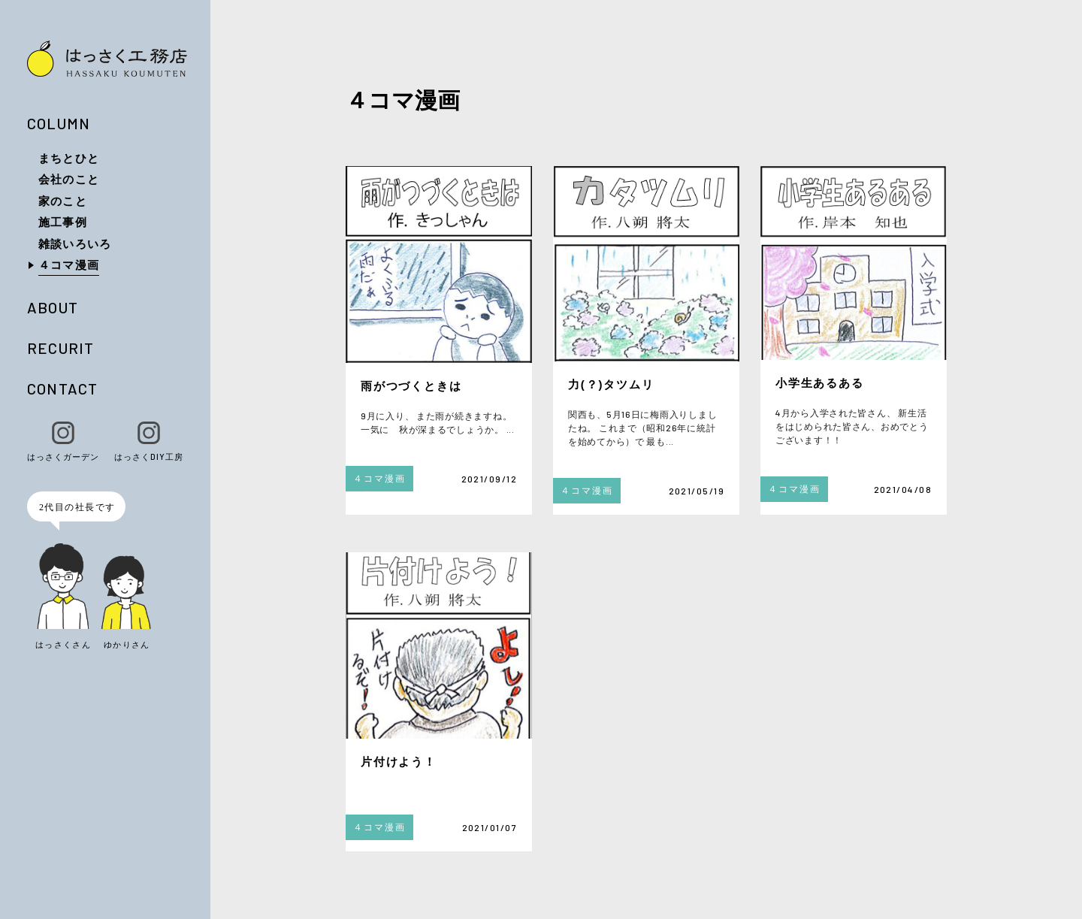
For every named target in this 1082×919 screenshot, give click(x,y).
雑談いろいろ (74, 243)
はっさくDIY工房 (148, 441)
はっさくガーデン (63, 441)
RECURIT (60, 348)
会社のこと (68, 179)
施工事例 (62, 221)
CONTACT (62, 388)
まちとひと (68, 158)
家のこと (62, 200)
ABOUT (52, 307)
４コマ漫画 (68, 264)
